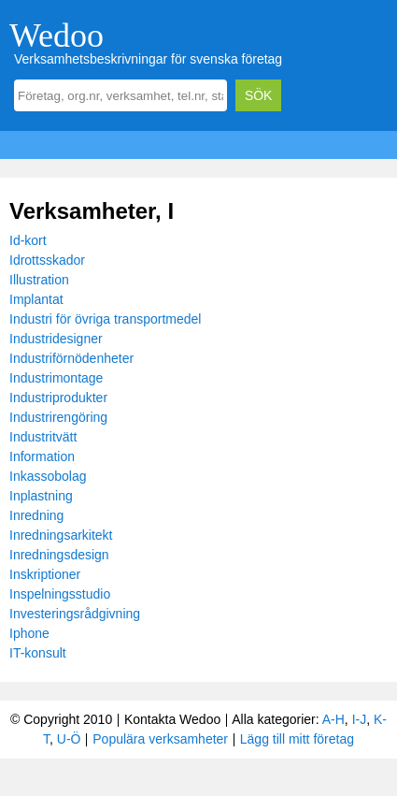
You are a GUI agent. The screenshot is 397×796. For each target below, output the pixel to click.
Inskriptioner (44, 574)
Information (42, 456)
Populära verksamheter (160, 738)
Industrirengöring (58, 417)
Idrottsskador (47, 260)
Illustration (39, 279)
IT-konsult (37, 652)
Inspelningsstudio (59, 593)
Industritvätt (43, 436)
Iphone (29, 633)
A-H (333, 719)
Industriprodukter (58, 397)
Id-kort (28, 240)
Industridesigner (56, 338)
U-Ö (69, 738)
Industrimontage (56, 377)
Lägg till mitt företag (297, 738)
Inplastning (41, 495)
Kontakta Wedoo (172, 719)
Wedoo (56, 35)
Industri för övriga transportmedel (105, 318)
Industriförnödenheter (71, 358)
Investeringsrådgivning (74, 613)
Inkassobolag (48, 476)
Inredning (36, 515)
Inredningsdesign (59, 554)
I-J (359, 719)
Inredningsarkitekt (61, 535)
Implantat (36, 299)
